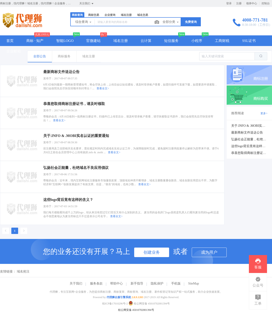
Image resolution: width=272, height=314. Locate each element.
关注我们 (86, 3)
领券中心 (251, 3)
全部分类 (171, 22)
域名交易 (142, 15)
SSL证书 (249, 41)
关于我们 (76, 283)
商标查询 (77, 15)
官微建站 (93, 41)
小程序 (196, 41)
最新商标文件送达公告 (247, 132)
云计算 (146, 41)
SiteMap (193, 283)
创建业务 (151, 252)
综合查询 (83, 22)
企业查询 (109, 15)
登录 (229, 3)
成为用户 (209, 252)
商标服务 (64, 56)
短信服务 (171, 41)
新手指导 (137, 283)
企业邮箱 (13, 51)
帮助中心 (116, 283)
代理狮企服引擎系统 (119, 297)
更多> (263, 113)
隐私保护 (157, 283)
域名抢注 (23, 271)
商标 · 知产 (35, 41)
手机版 (176, 283)
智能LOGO (64, 41)
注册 (239, 3)
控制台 (266, 3)
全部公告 (39, 56)
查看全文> (103, 88)
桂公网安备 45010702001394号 (149, 303)
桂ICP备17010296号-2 (115, 303)
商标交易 (93, 15)
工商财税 (222, 41)
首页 (10, 41)
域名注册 (126, 15)
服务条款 (96, 283)
